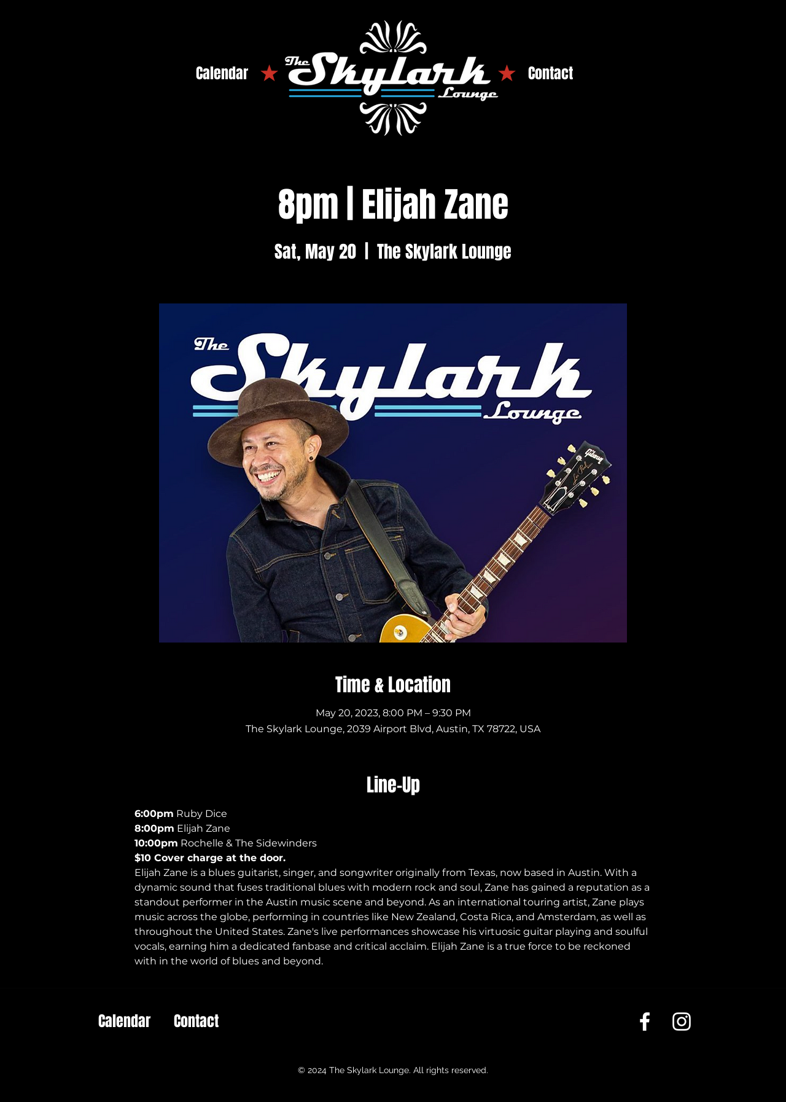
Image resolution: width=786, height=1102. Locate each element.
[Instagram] (681, 1021)
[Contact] (550, 73)
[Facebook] (644, 1021)
